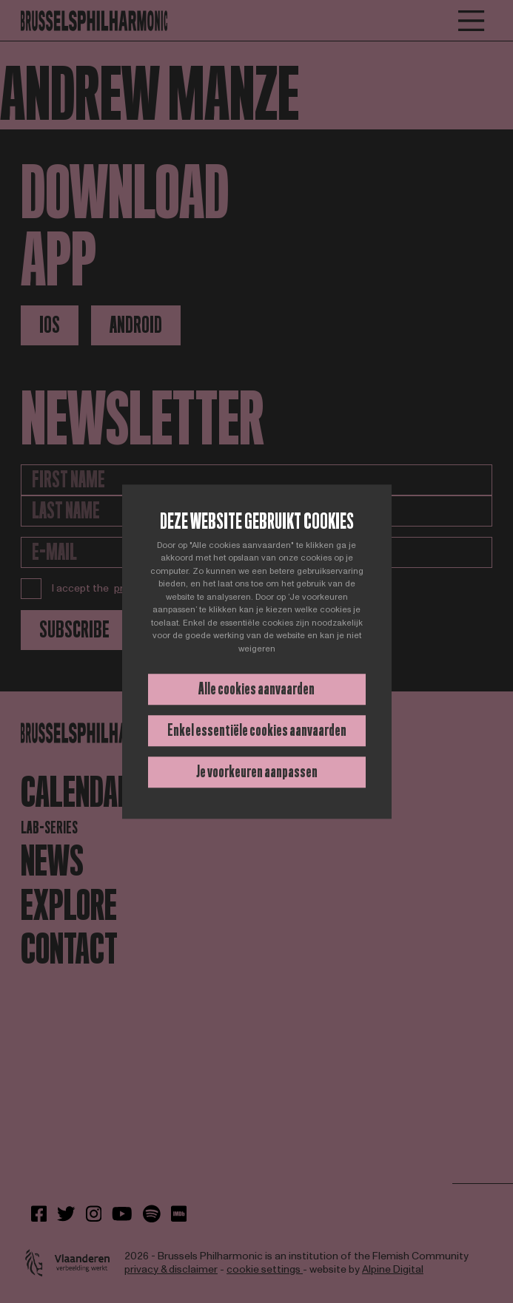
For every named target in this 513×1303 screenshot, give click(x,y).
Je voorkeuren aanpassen (257, 771)
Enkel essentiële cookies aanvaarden (256, 730)
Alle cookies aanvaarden (256, 689)
